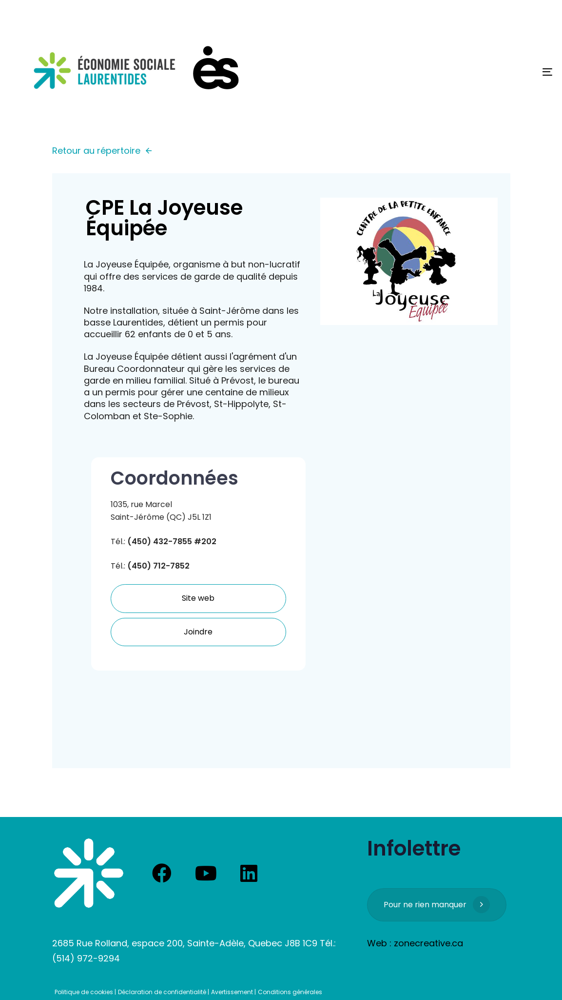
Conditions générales (290, 992)
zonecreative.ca (428, 943)
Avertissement (232, 992)
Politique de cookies (84, 992)
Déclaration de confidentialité (162, 992)
